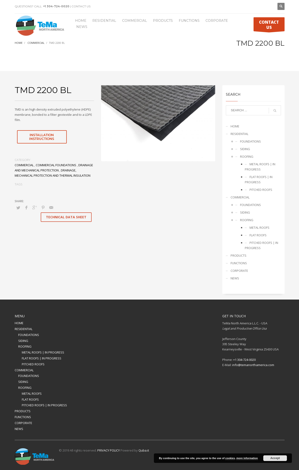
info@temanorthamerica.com (253, 365)
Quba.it (143, 450)
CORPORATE (239, 271)
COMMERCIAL (24, 165)
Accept (275, 458)
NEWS (235, 278)
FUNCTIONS (239, 263)
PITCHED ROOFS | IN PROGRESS (261, 245)
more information (247, 458)
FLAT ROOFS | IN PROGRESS (258, 179)
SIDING (245, 149)
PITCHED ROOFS (261, 190)
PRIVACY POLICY (108, 450)
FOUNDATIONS (250, 141)
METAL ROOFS (259, 227)
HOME (235, 126)
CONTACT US (80, 6)
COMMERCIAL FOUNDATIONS (56, 165)
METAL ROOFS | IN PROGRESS (260, 166)
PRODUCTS (238, 255)
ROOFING (246, 156)
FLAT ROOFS (258, 235)
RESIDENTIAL (239, 134)
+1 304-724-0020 (56, 6)
